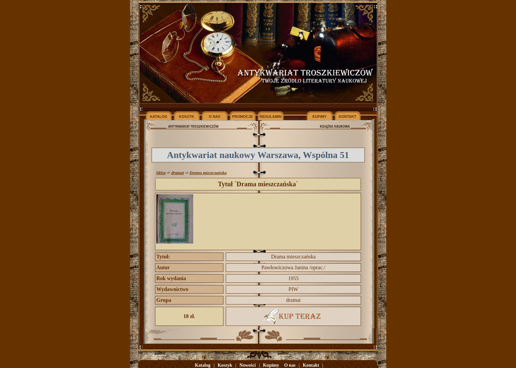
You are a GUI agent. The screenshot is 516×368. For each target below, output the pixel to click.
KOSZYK (186, 116)
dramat (177, 172)
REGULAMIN (271, 116)
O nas (290, 365)
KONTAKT (347, 116)
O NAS (214, 116)
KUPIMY (320, 116)
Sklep (161, 172)
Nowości (247, 365)
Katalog (202, 365)
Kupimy (271, 365)
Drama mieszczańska (208, 172)
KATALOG (159, 116)
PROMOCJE (242, 116)
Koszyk (225, 365)
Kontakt (311, 365)
